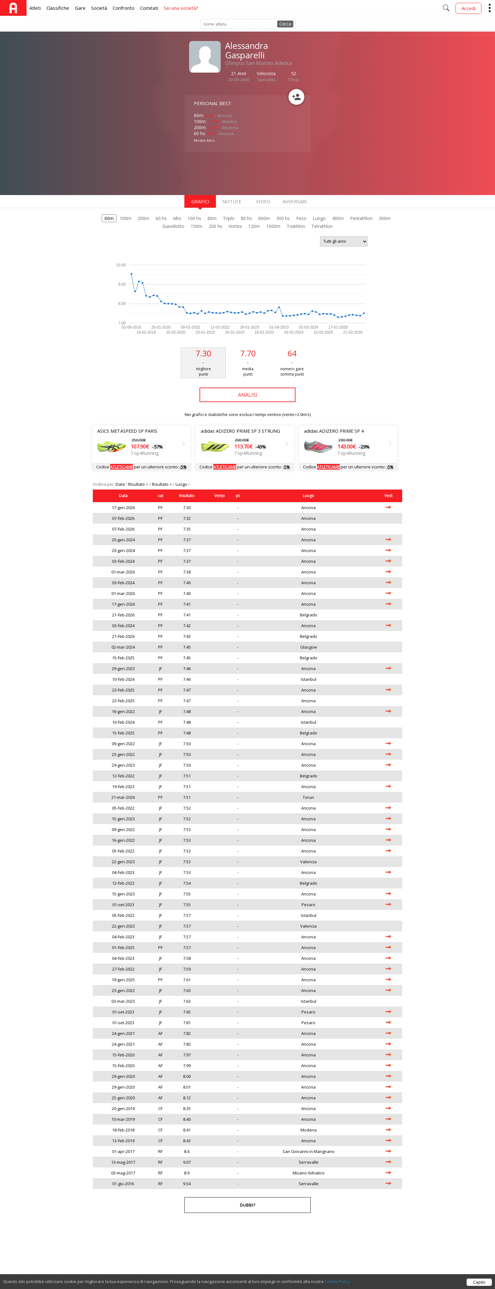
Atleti (35, 8)
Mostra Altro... (206, 140)
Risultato (186, 495)
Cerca (285, 24)
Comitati (149, 8)
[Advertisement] (234, 172)
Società (99, 8)
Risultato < (162, 484)
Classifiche (57, 8)
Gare (80, 8)
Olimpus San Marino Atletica (258, 63)
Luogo (182, 484)
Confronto (123, 8)
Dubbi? (247, 1205)
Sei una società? (181, 8)
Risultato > (138, 484)
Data (121, 484)
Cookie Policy (337, 1282)
